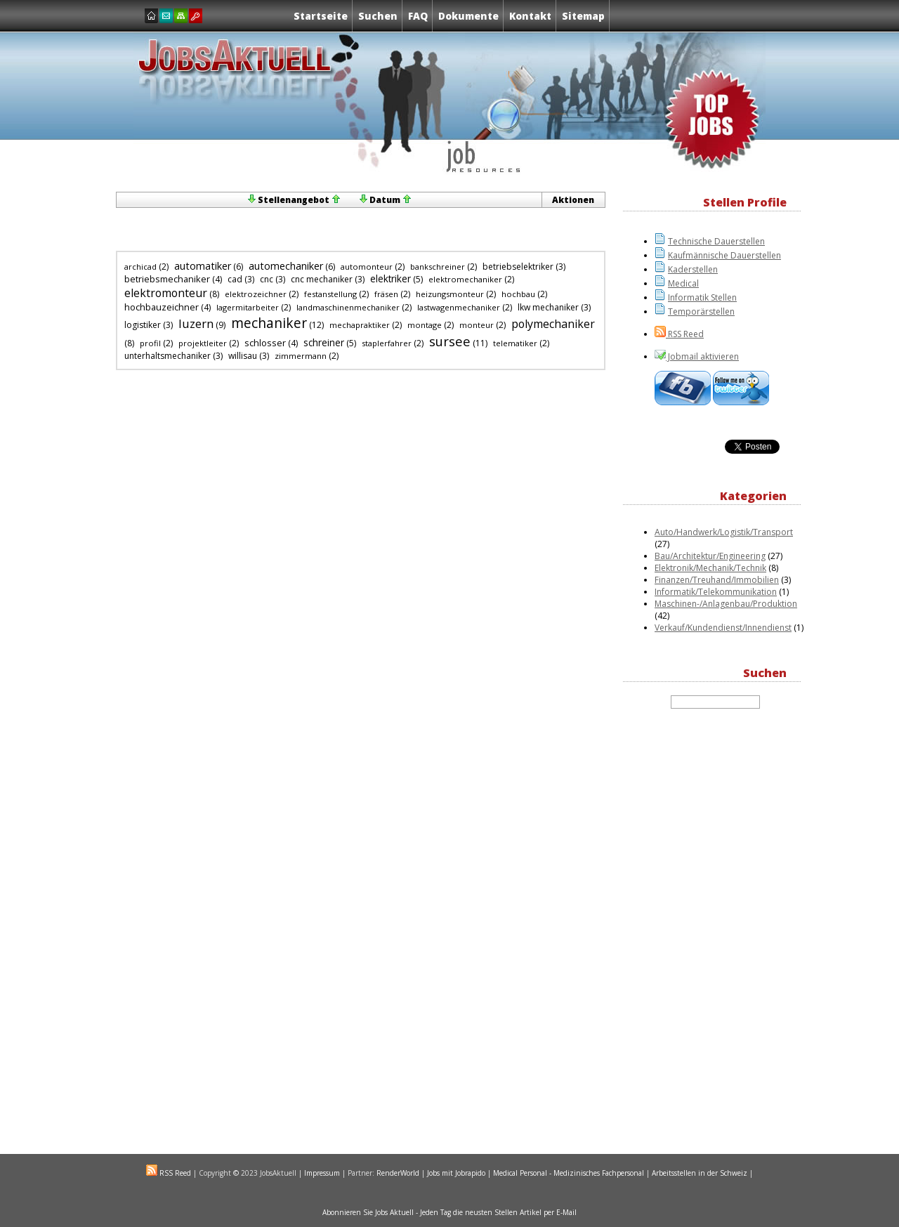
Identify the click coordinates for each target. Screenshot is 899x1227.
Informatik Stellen (702, 297)
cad (235, 279)
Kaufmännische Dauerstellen (724, 255)
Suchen (378, 15)
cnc (266, 279)
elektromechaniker (465, 279)
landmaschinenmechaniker (348, 307)
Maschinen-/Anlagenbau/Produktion (726, 604)
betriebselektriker (518, 267)
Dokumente (468, 15)
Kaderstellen (693, 269)
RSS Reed (685, 334)
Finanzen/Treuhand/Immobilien (717, 580)
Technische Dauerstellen (716, 241)
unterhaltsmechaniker (167, 356)
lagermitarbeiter (247, 307)
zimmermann (301, 355)
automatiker (202, 266)
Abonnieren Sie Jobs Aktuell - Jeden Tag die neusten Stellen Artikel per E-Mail (449, 1212)
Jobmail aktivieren (702, 356)
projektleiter (202, 343)
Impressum (322, 1173)
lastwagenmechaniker (458, 307)
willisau (242, 356)
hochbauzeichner (161, 307)
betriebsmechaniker (167, 279)
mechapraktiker (359, 325)
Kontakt (530, 15)
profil (150, 343)
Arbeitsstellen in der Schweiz (699, 1173)
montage (424, 325)
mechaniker (269, 322)
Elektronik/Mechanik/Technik (710, 568)
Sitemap (583, 15)
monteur (476, 325)
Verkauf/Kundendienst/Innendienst (723, 628)
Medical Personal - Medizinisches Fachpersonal (568, 1173)
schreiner (323, 342)
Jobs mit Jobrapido (456, 1173)
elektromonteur (165, 293)
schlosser (265, 342)
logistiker (142, 325)
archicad (140, 266)
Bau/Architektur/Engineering (710, 556)
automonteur (367, 266)
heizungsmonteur (450, 294)
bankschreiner (437, 266)
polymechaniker (553, 324)
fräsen (386, 294)
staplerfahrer (387, 343)
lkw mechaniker (548, 307)
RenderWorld (397, 1173)
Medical (683, 283)
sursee (450, 341)
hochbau (518, 294)
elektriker (390, 279)
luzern (196, 323)
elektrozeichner (256, 294)
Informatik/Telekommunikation (716, 592)
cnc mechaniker (322, 279)
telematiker (515, 343)
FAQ (418, 15)
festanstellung (330, 294)
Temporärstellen (701, 311)
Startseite (321, 15)
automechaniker (286, 266)
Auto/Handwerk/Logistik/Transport (724, 532)
